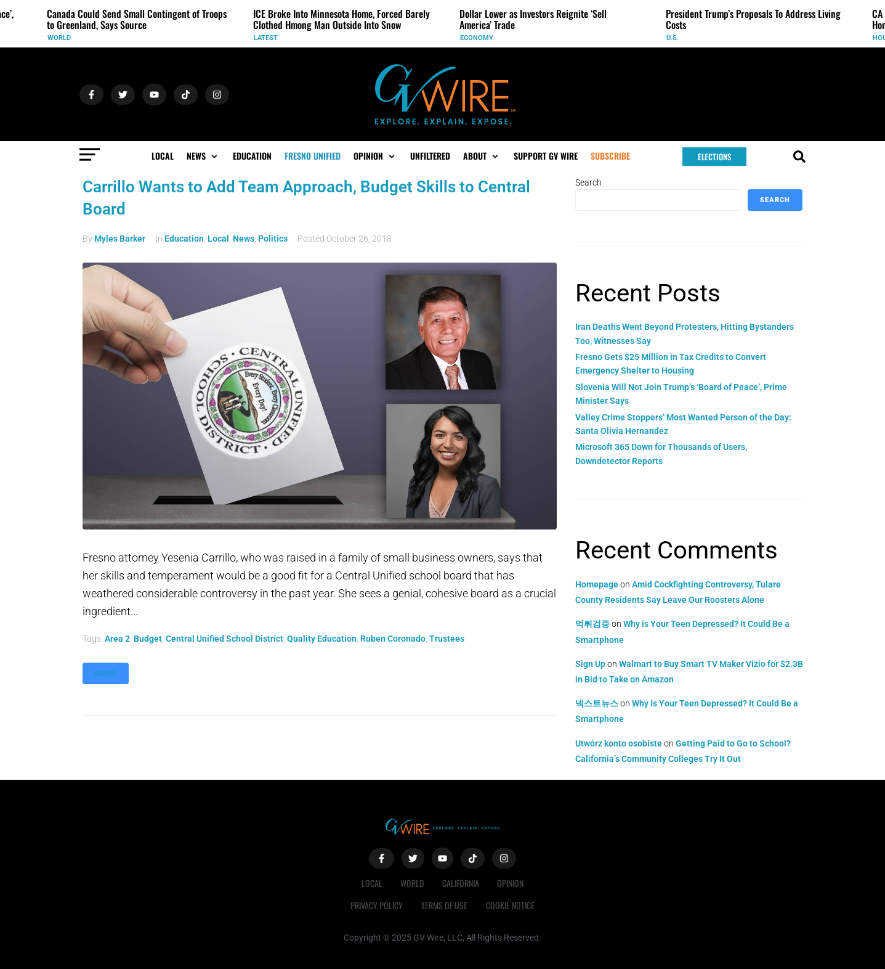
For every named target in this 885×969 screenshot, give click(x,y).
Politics (273, 238)
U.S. (672, 38)
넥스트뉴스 (596, 703)
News (243, 238)
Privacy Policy (376, 905)
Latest (266, 38)
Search (588, 182)
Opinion (511, 883)
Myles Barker (119, 238)
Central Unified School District (224, 639)
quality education (322, 639)
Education (184, 238)
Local (218, 238)
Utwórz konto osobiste (618, 743)
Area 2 (117, 639)
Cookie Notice (510, 905)
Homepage (596, 584)
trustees (446, 639)
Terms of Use (444, 905)
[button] (203, 156)
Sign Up (590, 664)
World (59, 38)
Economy (476, 38)
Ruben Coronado (393, 639)
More (105, 673)
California (460, 883)
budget (148, 639)
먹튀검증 (592, 624)
